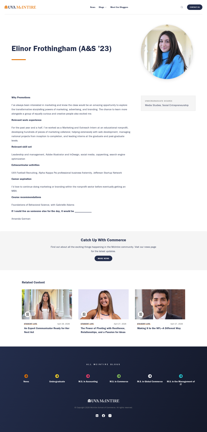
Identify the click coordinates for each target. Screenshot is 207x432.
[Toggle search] (181, 7)
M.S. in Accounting (88, 378)
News (26, 378)
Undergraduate (57, 378)
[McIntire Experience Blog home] (20, 7)
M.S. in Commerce (119, 378)
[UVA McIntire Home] (103, 401)
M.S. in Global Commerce (150, 378)
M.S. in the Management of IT (180, 380)
